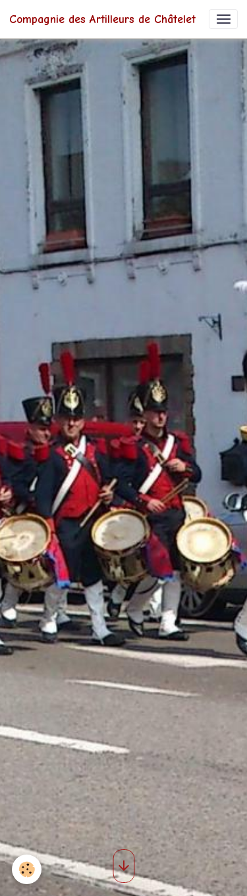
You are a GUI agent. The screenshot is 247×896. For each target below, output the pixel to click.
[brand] (102, 19)
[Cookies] (26, 869)
